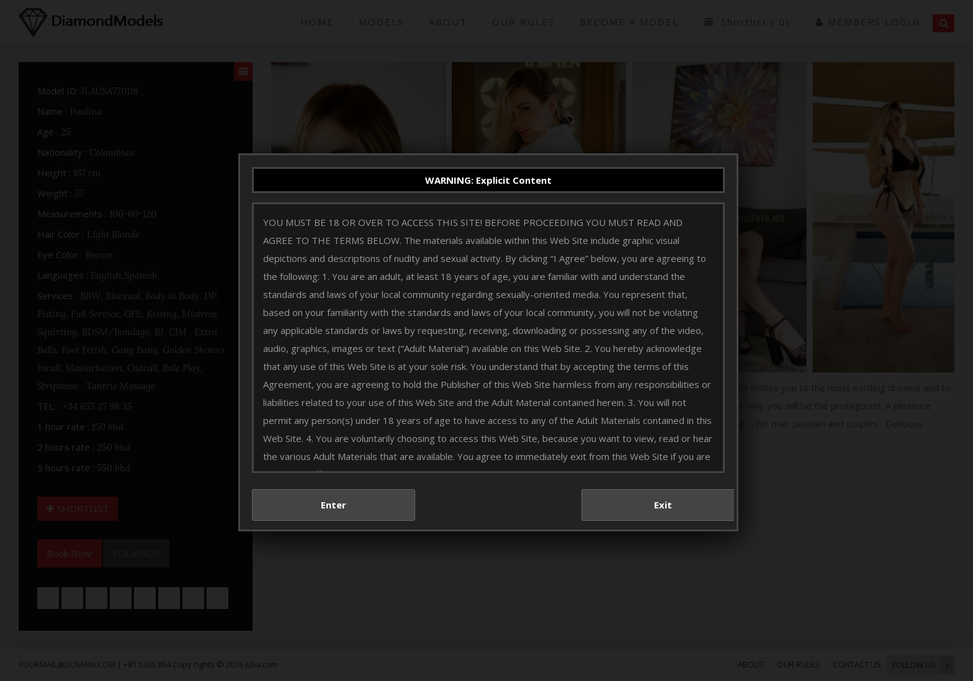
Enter (333, 472)
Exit (663, 472)
